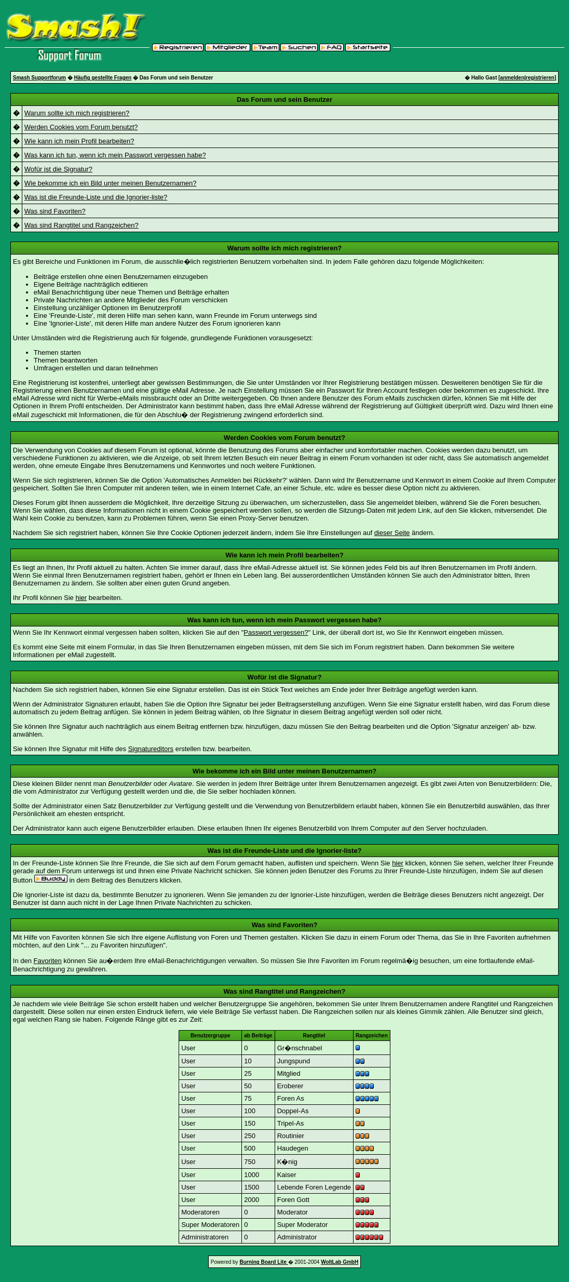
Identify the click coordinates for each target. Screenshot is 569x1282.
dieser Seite (392, 533)
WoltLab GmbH (339, 1262)
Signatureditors (150, 749)
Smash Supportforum (39, 78)
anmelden (512, 78)
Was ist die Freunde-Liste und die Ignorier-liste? (96, 197)
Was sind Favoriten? (55, 211)
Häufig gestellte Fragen (103, 78)
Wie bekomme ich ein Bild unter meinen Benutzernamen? (110, 183)
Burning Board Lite (263, 1262)
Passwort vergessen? (275, 632)
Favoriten (48, 961)
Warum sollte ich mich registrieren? (77, 113)
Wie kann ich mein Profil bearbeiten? (79, 141)
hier (81, 598)
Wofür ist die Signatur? (58, 169)
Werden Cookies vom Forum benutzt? (81, 127)
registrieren (540, 78)
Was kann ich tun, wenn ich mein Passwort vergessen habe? (115, 155)
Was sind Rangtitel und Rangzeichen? (81, 225)
